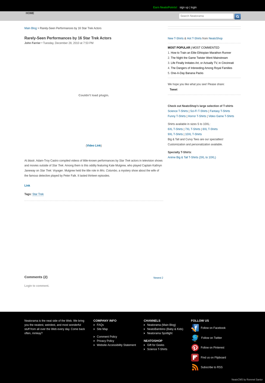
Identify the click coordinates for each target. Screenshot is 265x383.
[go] (237, 16)
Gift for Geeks (155, 345)
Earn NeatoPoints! (165, 7)
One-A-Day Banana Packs (187, 73)
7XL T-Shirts (192, 129)
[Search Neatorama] (206, 16)
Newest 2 (158, 278)
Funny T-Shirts (177, 116)
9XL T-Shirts (175, 134)
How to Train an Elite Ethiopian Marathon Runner (201, 52)
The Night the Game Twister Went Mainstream (199, 57)
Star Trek (38, 194)
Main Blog (31, 28)
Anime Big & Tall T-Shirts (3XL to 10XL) (192, 157)
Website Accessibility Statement (116, 345)
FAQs (100, 325)
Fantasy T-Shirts (220, 111)
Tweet (173, 89)
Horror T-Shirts (197, 116)
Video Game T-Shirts (221, 116)
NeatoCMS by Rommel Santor (247, 379)
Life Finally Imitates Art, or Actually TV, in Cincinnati (202, 63)
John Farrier (33, 43)
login (194, 7)
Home (30, 13)
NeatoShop (215, 38)
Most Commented (205, 47)
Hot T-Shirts (194, 38)
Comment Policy (107, 336)
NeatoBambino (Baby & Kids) (165, 329)
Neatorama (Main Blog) (161, 325)
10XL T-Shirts (193, 134)
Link (27, 185)
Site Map (102, 329)
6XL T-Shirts (175, 129)
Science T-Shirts (178, 111)
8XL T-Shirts (210, 129)
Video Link (94, 145)
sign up (184, 7)
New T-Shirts (176, 38)
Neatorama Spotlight (159, 333)
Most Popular (179, 47)
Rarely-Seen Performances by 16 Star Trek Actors (68, 38)
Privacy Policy (105, 341)
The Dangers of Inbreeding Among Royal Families (201, 68)
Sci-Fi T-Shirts (198, 111)
